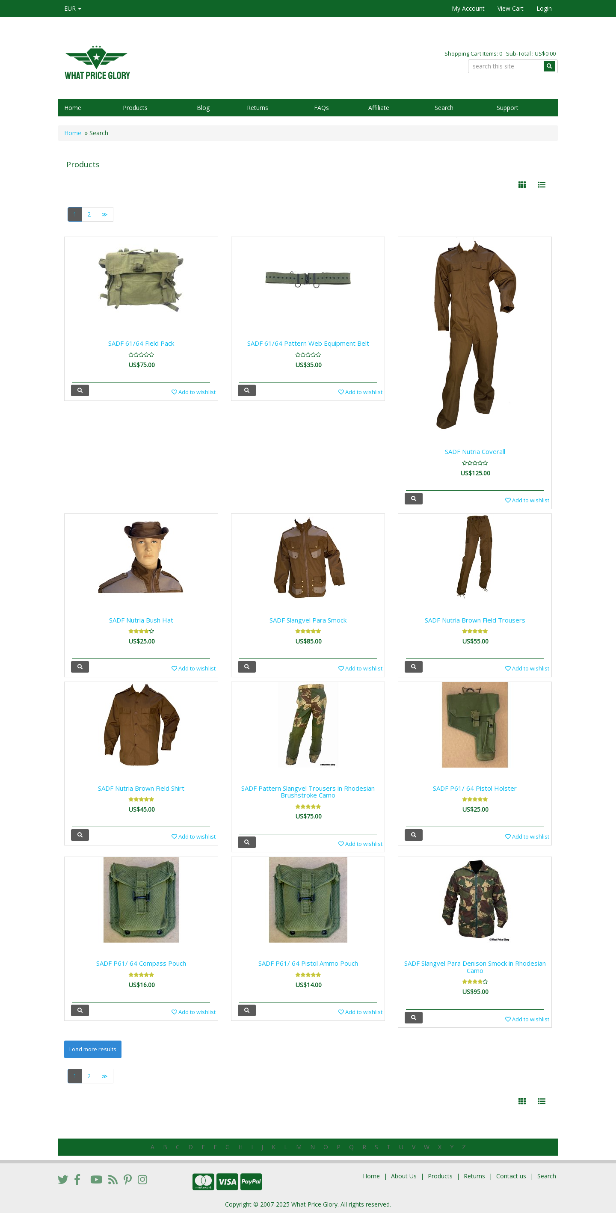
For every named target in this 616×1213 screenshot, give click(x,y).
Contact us (511, 1176)
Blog (203, 108)
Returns (257, 108)
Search (444, 108)
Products (135, 108)
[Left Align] (522, 185)
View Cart (511, 8)
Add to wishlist (194, 392)
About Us (404, 1176)
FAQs (321, 108)
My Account (468, 8)
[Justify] (542, 185)
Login (544, 8)
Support (507, 108)
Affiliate (378, 108)
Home (72, 108)
